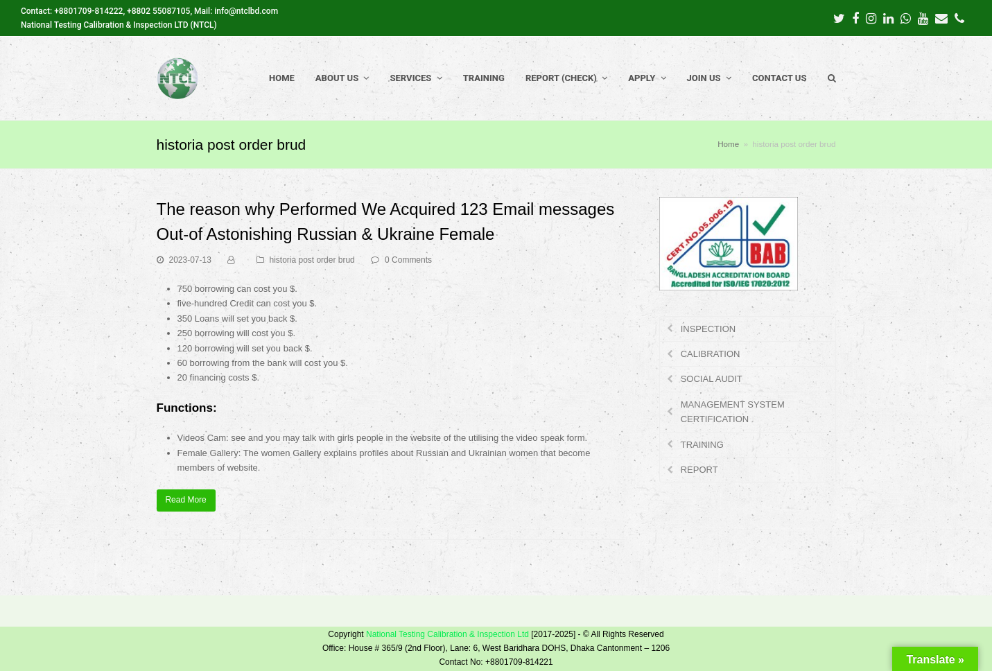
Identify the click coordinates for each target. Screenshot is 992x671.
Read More (185, 500)
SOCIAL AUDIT (711, 379)
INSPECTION (708, 329)
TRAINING (702, 444)
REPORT (699, 469)
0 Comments (408, 260)
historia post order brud (312, 260)
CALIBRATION (710, 354)
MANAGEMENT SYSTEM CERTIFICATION (733, 411)
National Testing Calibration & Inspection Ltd (447, 634)
